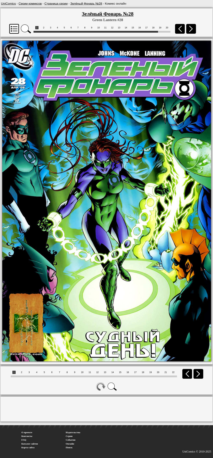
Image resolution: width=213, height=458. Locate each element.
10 (98, 27)
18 (153, 27)
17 (146, 27)
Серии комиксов (30, 3)
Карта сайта (28, 447)
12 (112, 27)
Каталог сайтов (29, 443)
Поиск (69, 447)
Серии (69, 436)
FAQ (23, 439)
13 (119, 27)
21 (166, 372)
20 (167, 27)
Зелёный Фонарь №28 (86, 3)
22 (173, 372)
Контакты (26, 436)
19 (160, 27)
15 (133, 27)
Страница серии (56, 3)
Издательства (73, 432)
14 (126, 27)
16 (139, 27)
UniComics (8, 3)
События (71, 439)
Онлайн (70, 443)
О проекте (26, 432)
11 (105, 27)
